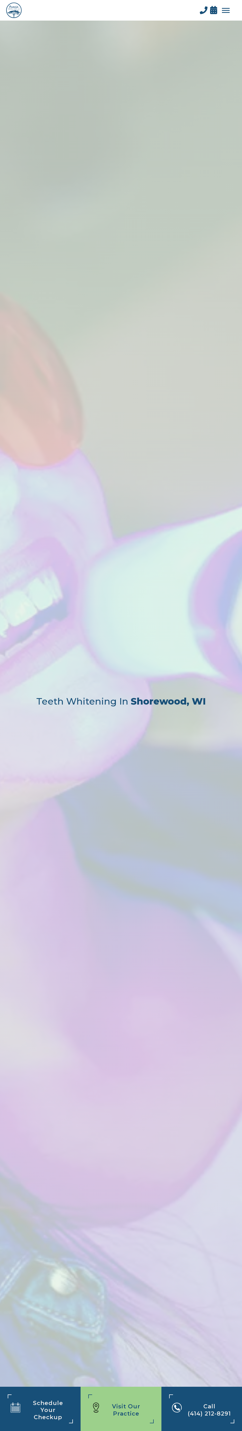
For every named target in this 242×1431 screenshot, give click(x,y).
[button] (225, 10)
